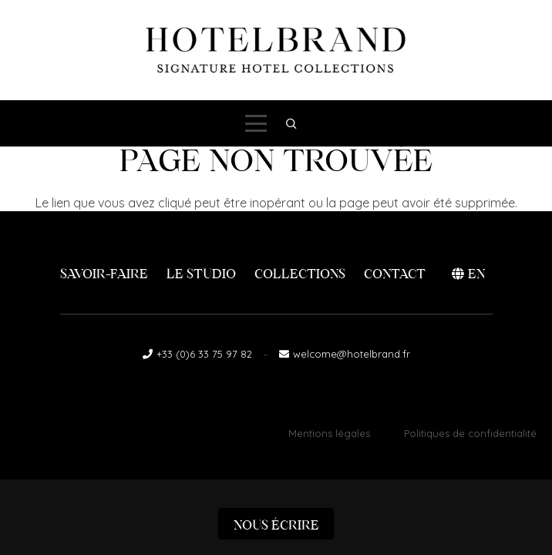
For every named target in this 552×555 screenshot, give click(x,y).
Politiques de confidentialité (470, 433)
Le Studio (201, 274)
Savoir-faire (104, 274)
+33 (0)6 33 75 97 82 (204, 354)
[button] (256, 123)
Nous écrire (276, 525)
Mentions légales (329, 433)
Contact (395, 274)
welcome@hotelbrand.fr (351, 354)
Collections (299, 274)
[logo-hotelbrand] (275, 50)
